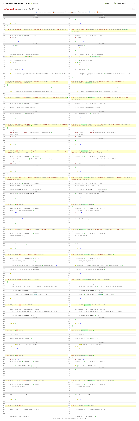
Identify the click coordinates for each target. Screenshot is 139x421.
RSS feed (100, 12)
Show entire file (48, 12)
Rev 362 (102, 15)
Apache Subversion (70, 418)
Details (68, 12)
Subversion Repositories (16, 3)
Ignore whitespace (59, 12)
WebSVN (60, 418)
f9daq (36, 3)
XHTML (81, 418)
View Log (93, 12)
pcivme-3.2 (11, 9)
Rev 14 (39, 12)
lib (17, 9)
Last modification (83, 12)
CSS (85, 418)
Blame (74, 12)
